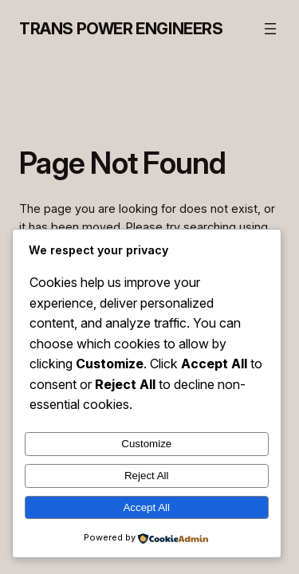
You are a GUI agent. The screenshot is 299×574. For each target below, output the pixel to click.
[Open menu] (270, 28)
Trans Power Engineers (121, 28)
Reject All (146, 476)
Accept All (146, 507)
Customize (146, 444)
